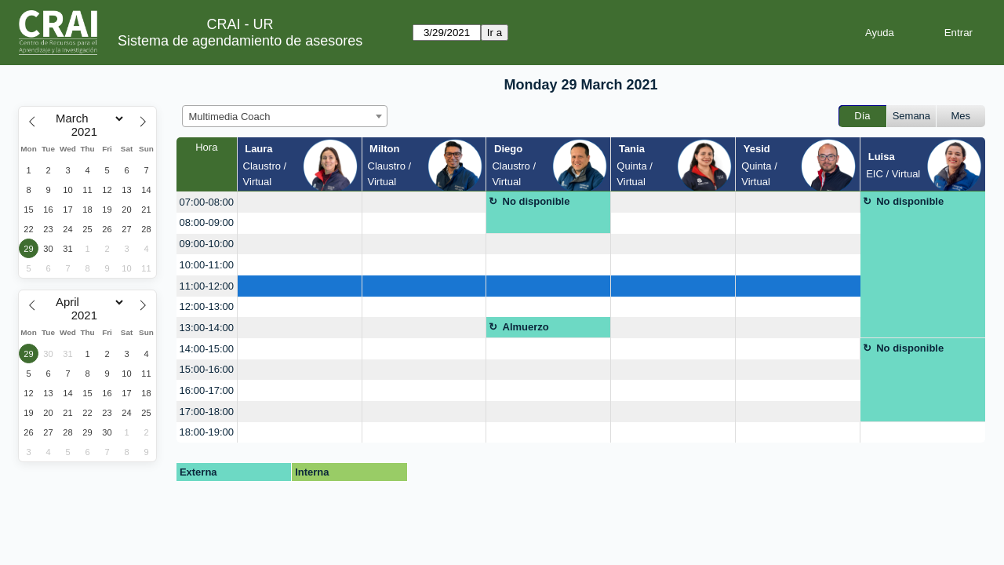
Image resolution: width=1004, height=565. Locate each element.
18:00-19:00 (207, 432)
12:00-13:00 (207, 306)
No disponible (536, 201)
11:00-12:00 (207, 286)
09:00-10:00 (207, 244)
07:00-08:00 (207, 202)
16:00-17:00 (207, 390)
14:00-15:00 (207, 349)
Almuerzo (526, 327)
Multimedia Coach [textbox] (230, 116)
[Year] (87, 132)
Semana (911, 116)
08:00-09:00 (207, 222)
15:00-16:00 (207, 369)
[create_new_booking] (300, 202)
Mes (961, 116)
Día (862, 116)
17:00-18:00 (207, 411)
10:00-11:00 (207, 265)
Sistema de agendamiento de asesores (240, 41)
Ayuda (879, 32)
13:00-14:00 (207, 328)
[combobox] (284, 116)
